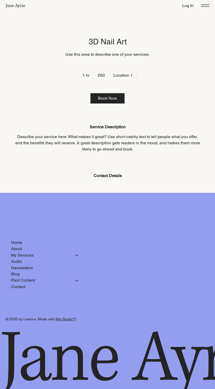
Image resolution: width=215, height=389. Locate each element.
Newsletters (22, 267)
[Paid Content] (77, 280)
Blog (15, 274)
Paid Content (23, 280)
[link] (107, 98)
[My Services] (77, 255)
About (16, 248)
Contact (18, 286)
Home (16, 242)
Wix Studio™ (65, 319)
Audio (16, 261)
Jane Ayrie (15, 6)
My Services (22, 255)
